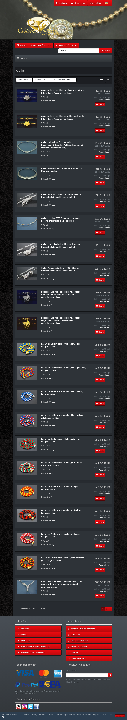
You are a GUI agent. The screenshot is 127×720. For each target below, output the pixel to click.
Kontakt (21, 635)
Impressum (23, 629)
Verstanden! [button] (120, 716)
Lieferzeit (73, 653)
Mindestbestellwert (77, 659)
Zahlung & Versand (77, 647)
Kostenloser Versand (78, 641)
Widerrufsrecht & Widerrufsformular (33, 647)
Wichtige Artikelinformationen (81, 629)
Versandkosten (104, 100)
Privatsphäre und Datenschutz (31, 653)
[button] (107, 3)
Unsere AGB (24, 641)
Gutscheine (74, 635)
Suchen (105, 51)
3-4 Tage (52, 101)
